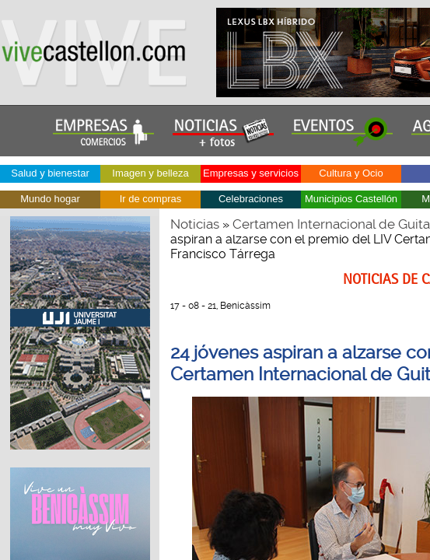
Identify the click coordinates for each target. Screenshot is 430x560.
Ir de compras (150, 199)
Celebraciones (250, 199)
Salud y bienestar (50, 173)
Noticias (194, 224)
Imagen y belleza (150, 173)
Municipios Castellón (351, 199)
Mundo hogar (50, 199)
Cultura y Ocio (351, 173)
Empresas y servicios (251, 173)
